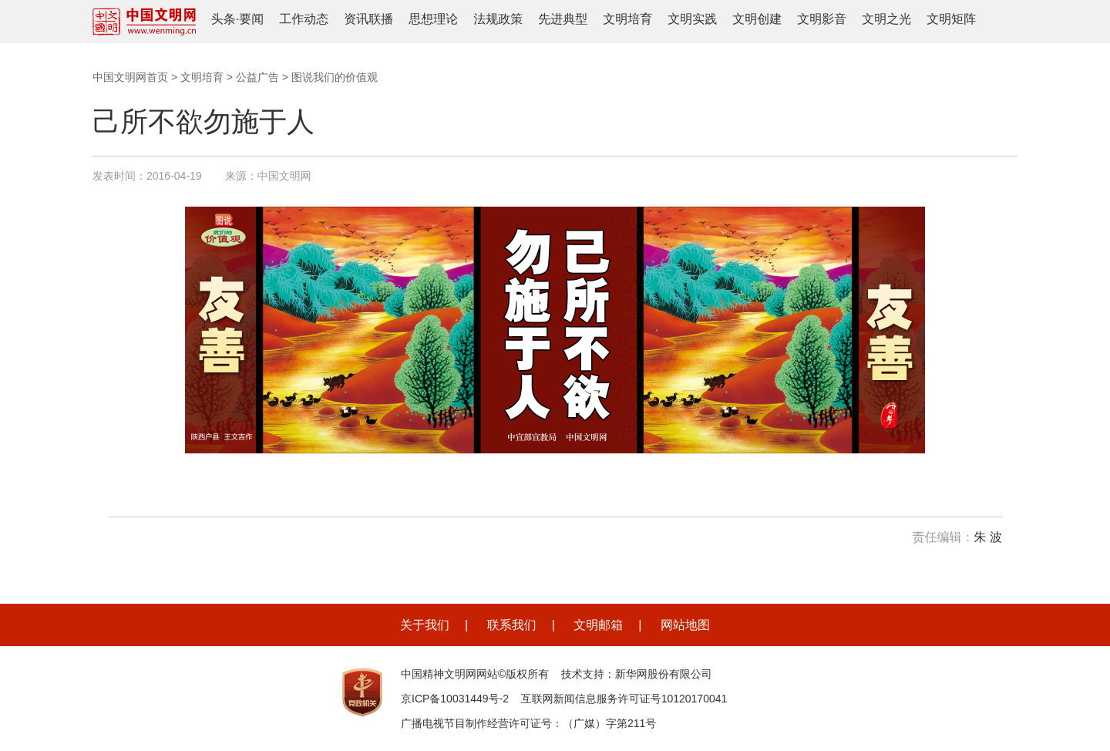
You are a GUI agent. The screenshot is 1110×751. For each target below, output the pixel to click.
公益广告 (257, 77)
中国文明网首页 (130, 77)
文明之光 (886, 18)
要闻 (251, 18)
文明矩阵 (951, 18)
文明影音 (821, 18)
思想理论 (433, 18)
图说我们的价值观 (334, 77)
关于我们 (424, 624)
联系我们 (511, 624)
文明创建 (757, 18)
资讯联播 (368, 18)
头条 (223, 18)
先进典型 (562, 18)
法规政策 (498, 18)
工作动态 (303, 18)
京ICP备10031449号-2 (455, 698)
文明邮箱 (598, 624)
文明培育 (627, 18)
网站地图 (685, 624)
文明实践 (692, 18)
